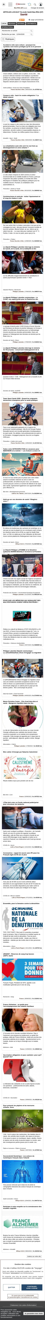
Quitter (11, 1287)
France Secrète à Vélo (17, 89)
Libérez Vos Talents (18, 493)
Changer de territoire (37, 8)
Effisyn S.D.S (20, 544)
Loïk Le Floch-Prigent (17, 847)
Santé (23, 14)
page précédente (35, 19)
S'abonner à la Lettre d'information (23, 1305)
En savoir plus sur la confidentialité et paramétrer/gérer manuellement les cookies (23, 1296)
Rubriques (9, 39)
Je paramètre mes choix (34, 1313)
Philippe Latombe (18, 291)
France (21, 645)
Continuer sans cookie (31, 1287)
